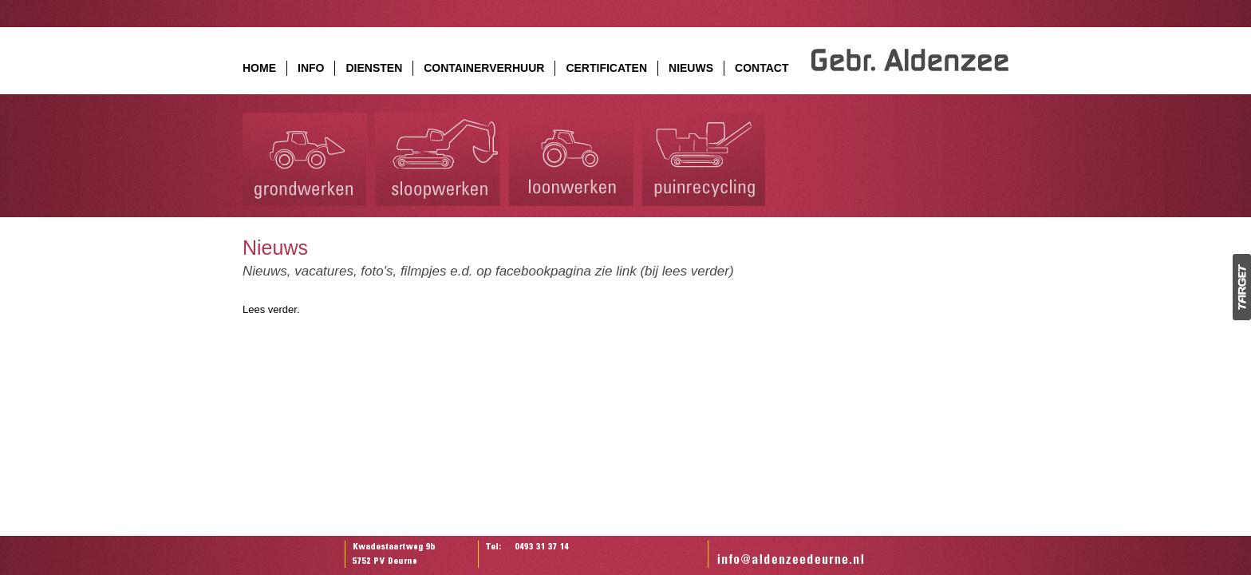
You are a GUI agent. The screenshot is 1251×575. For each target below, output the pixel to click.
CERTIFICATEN (606, 67)
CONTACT (761, 67)
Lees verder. (271, 309)
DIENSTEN (373, 67)
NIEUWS (691, 67)
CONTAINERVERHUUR (484, 67)
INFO (311, 67)
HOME (259, 67)
